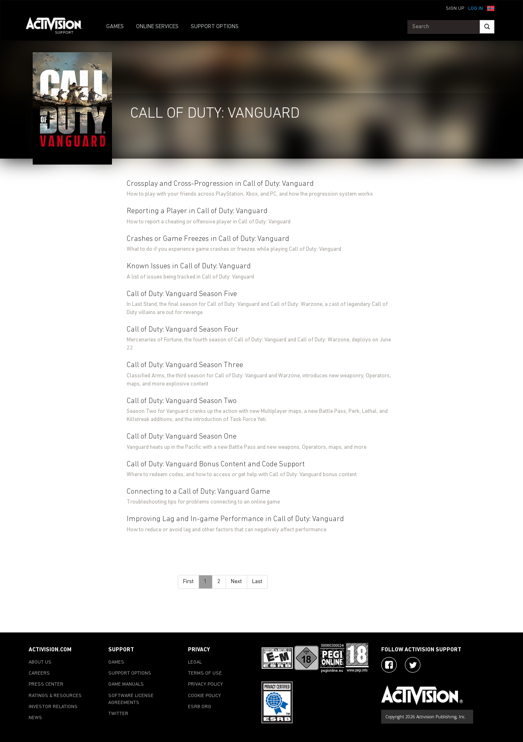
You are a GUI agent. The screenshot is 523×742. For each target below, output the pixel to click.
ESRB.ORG (199, 706)
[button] (490, 7)
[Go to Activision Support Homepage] (58, 27)
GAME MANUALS (126, 684)
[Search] (487, 26)
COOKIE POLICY (204, 695)
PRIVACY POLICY (205, 684)
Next (236, 582)
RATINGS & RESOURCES (55, 695)
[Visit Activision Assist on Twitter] (412, 665)
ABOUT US (40, 662)
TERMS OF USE (205, 673)
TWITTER (118, 713)
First (188, 582)
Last (257, 582)
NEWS (35, 717)
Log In (475, 8)
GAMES (115, 27)
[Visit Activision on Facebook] (389, 665)
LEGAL (195, 662)
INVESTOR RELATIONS (53, 706)
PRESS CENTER (46, 684)
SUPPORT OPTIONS (215, 27)
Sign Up (455, 8)
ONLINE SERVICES (157, 27)
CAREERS (39, 673)
